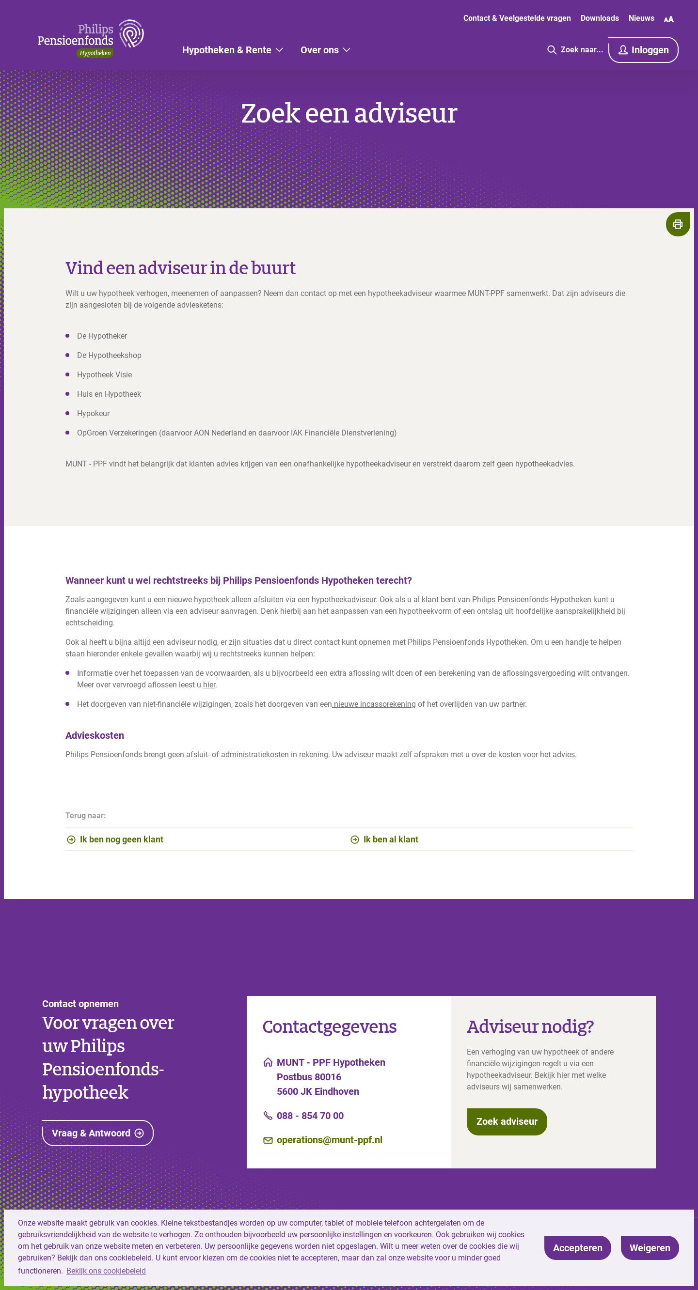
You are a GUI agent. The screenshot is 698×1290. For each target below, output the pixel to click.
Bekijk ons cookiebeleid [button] (106, 1270)
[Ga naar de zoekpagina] (575, 50)
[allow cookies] (577, 1248)
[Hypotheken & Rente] (233, 50)
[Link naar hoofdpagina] (90, 38)
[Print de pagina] (678, 224)
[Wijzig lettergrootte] (669, 19)
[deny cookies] (650, 1248)
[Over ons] (325, 50)
